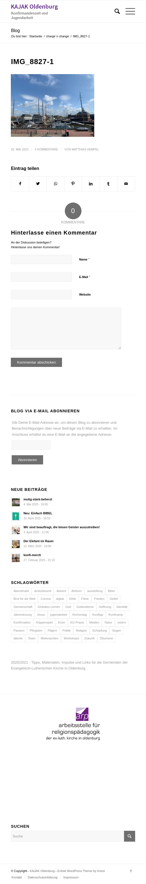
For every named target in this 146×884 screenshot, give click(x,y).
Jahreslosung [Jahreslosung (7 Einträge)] (22, 614)
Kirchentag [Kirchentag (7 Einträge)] (79, 614)
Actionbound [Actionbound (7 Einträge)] (42, 591)
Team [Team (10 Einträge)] (31, 638)
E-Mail (84, 277)
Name (84, 259)
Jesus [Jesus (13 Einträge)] (41, 614)
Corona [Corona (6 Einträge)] (46, 598)
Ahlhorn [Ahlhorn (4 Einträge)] (76, 591)
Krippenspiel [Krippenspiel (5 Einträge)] (44, 622)
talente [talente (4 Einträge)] (18, 638)
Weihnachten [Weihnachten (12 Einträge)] (49, 638)
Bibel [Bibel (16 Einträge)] (111, 591)
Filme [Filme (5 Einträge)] (85, 598)
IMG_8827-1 (32, 61)
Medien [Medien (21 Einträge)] (94, 622)
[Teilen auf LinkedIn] (90, 184)
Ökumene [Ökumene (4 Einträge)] (106, 638)
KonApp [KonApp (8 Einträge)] (97, 614)
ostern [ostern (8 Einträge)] (121, 622)
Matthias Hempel (85, 149)
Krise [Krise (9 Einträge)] (61, 622)
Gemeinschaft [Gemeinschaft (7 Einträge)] (22, 606)
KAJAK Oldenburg (42, 871)
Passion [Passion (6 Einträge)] (18, 630)
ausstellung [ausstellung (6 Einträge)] (95, 591)
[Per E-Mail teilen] (126, 184)
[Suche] (114, 11)
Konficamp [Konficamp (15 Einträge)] (115, 614)
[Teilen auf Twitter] (37, 184)
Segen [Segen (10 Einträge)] (116, 630)
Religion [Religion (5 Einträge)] (81, 630)
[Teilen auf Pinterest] (73, 184)
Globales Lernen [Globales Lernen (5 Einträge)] (49, 606)
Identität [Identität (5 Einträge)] (122, 606)
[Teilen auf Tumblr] (108, 184)
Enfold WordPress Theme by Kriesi (81, 871)
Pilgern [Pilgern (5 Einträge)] (52, 630)
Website (85, 294)
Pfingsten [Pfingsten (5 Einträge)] (36, 630)
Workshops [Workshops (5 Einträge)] (71, 638)
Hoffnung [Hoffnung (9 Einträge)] (105, 606)
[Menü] (127, 11)
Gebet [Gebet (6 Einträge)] (114, 598)
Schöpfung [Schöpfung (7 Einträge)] (99, 630)
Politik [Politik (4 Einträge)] (67, 630)
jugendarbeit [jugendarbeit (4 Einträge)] (58, 614)
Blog (15, 30)
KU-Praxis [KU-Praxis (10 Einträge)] (77, 622)
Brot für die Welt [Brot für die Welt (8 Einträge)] (24, 598)
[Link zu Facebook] (131, 871)
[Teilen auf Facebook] (20, 184)
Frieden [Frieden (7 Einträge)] (99, 598)
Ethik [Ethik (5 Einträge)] (72, 598)
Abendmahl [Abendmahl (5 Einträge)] (21, 591)
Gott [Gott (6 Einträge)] (68, 606)
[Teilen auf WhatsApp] (55, 184)
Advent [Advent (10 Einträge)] (61, 591)
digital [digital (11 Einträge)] (60, 598)
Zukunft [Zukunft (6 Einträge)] (89, 638)
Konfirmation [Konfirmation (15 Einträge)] (22, 622)
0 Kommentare (46, 149)
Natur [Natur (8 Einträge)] (108, 622)
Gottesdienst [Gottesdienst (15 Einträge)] (85, 606)
